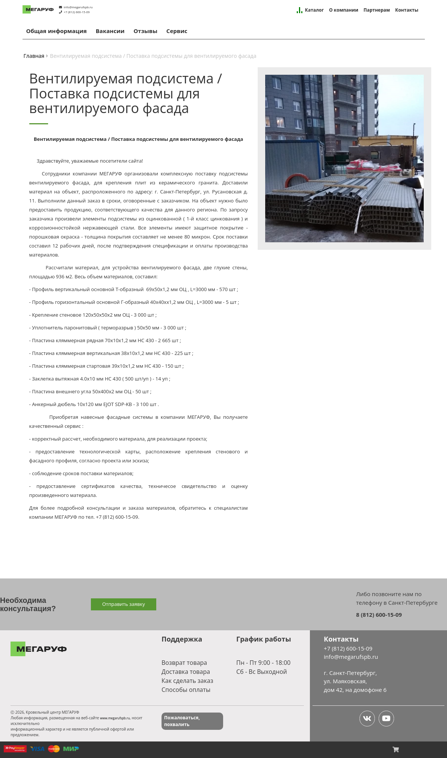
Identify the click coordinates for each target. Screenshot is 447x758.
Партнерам (377, 10)
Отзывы (145, 31)
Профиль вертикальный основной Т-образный (88, 289)
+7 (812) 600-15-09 (77, 12)
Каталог (314, 10)
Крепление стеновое (56, 314)
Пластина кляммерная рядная (68, 340)
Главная (34, 55)
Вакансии (110, 31)
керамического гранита (188, 182)
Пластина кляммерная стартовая (71, 365)
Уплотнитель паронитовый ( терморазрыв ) (84, 327)
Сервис (176, 31)
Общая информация (56, 31)
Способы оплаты (186, 690)
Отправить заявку (123, 604)
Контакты (406, 10)
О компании (343, 10)
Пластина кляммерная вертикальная (76, 353)
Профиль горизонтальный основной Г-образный (90, 302)
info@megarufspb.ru (78, 7)
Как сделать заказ (187, 680)
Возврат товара (184, 662)
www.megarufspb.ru (115, 718)
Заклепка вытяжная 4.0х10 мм (67, 378)
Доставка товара (186, 671)
